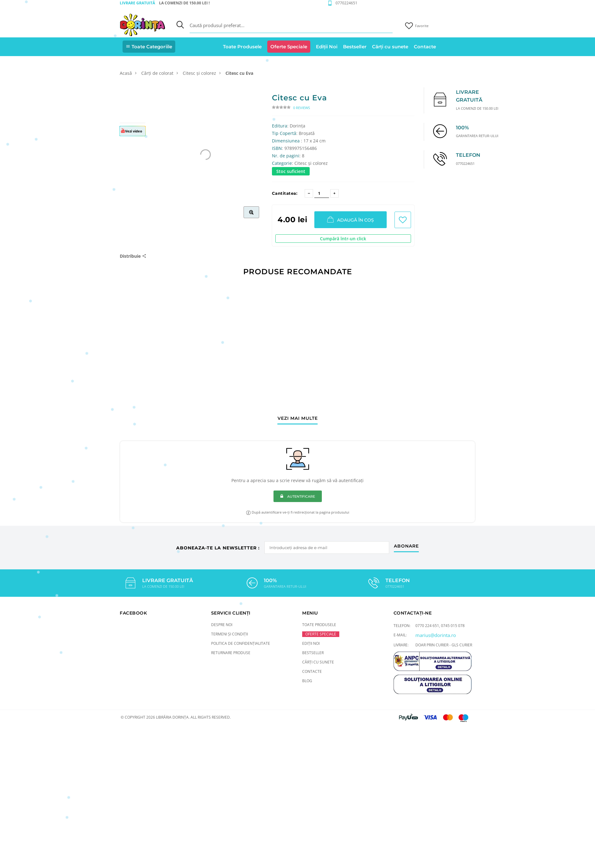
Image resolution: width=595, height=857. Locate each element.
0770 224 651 (427, 625)
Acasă (126, 73)
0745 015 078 (453, 625)
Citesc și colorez (199, 73)
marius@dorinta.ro (435, 635)
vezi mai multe (298, 418)
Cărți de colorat (157, 73)
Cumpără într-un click (343, 239)
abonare (406, 546)
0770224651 (346, 3)
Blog (307, 680)
